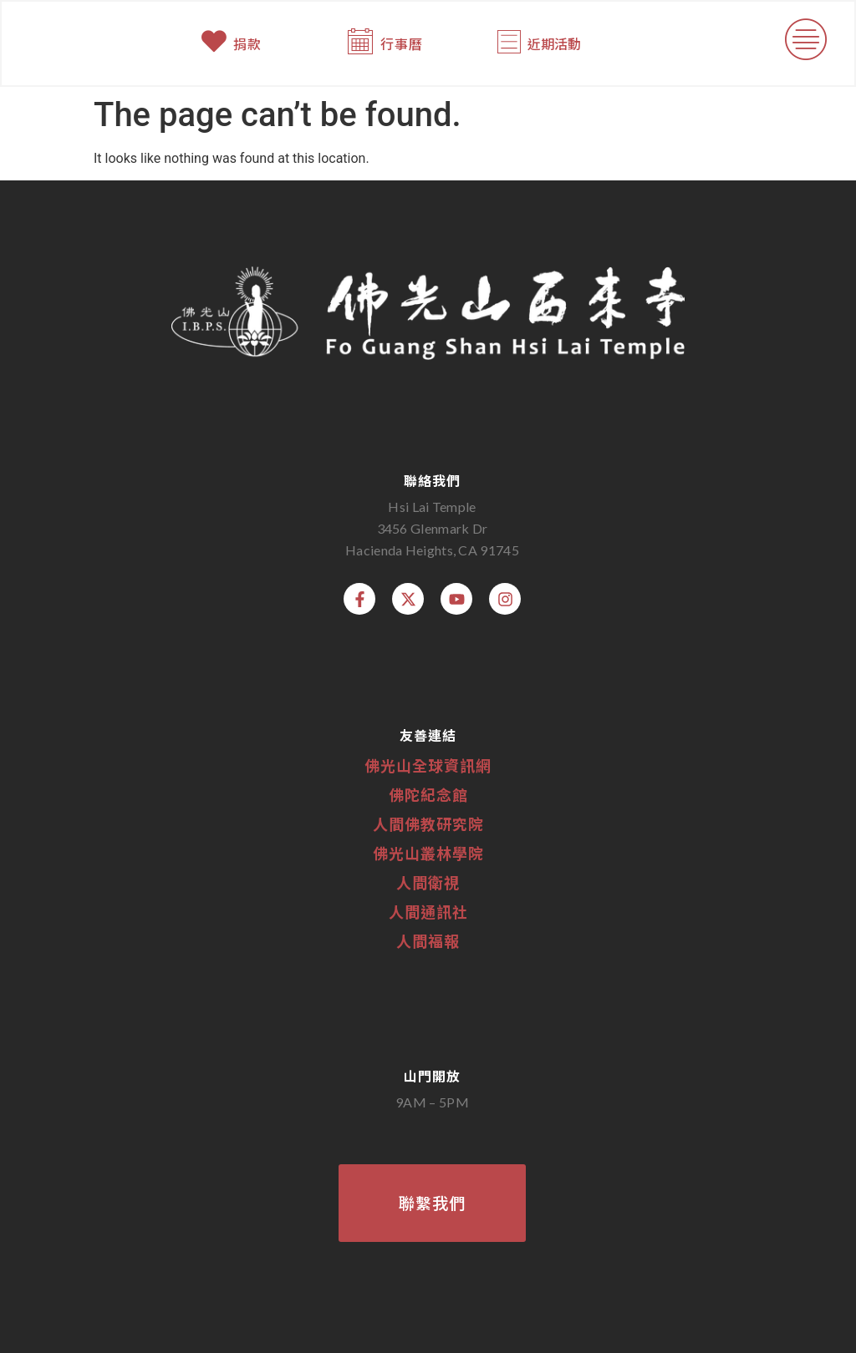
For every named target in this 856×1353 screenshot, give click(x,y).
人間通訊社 (428, 911)
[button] (805, 44)
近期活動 (553, 44)
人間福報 (428, 940)
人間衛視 (428, 882)
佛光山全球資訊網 (428, 765)
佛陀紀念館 (428, 794)
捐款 (248, 44)
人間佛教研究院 (428, 823)
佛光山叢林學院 (428, 853)
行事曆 (402, 44)
